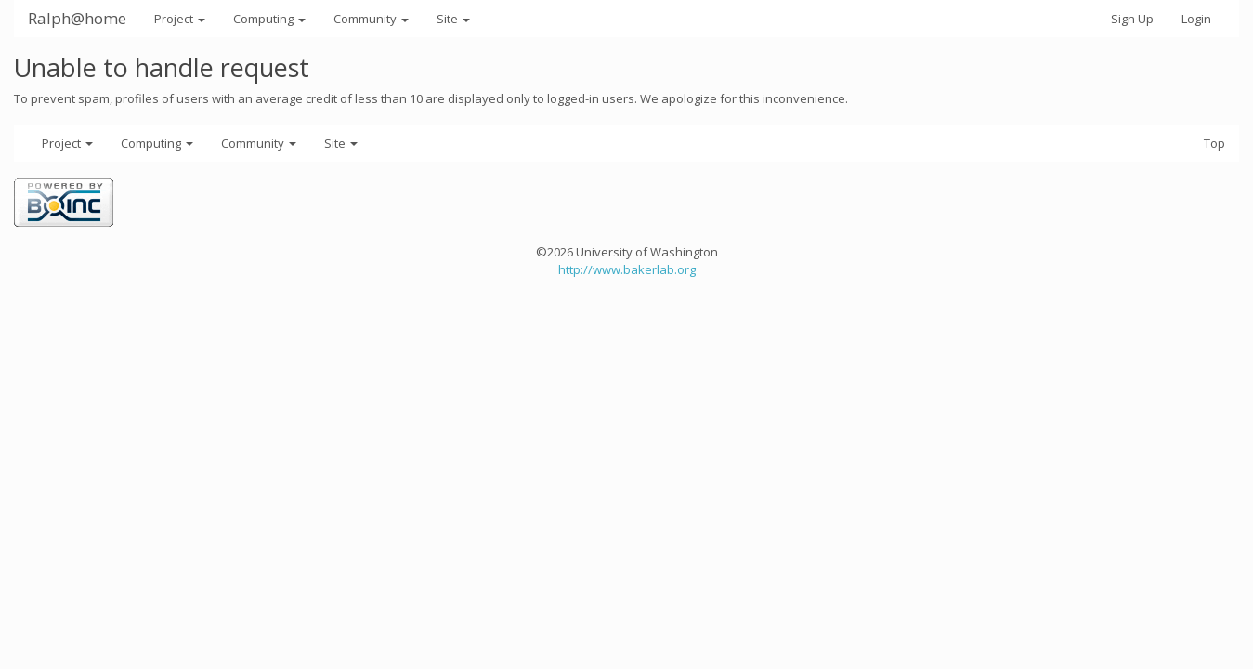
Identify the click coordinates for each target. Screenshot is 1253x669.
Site (453, 18)
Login (1196, 18)
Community (371, 18)
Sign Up (1132, 18)
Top (1214, 143)
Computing (269, 18)
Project (179, 18)
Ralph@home (77, 18)
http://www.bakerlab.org (627, 269)
